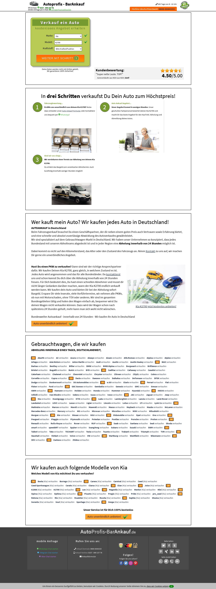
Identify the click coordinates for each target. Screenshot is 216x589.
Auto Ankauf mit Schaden (96, 530)
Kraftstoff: (48, 48)
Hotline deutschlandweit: (153, 9)
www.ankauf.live (77, 530)
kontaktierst (113, 220)
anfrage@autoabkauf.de (61, 9)
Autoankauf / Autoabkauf (135, 530)
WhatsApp (65, 126)
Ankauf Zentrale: (83, 495)
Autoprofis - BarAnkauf (63, 4)
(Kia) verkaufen (48, 427)
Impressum (120, 562)
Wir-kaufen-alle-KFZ (129, 534)
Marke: (49, 35)
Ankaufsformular (89, 502)
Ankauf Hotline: (81, 499)
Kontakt (150, 197)
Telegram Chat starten (49, 499)
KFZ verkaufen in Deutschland (39, 530)
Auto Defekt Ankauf (116, 530)
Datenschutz (92, 562)
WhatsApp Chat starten (48, 495)
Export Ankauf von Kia (111, 534)
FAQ (127, 562)
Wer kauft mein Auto (61, 530)
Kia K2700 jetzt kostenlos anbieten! (156, 252)
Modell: (48, 42)
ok (171, 586)
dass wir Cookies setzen (158, 586)
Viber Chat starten (48, 502)
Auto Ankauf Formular (53, 122)
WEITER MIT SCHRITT (60, 58)
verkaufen (46, 304)
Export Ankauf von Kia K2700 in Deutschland (166, 530)
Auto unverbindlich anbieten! (53, 270)
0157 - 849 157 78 (47, 7)
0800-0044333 (96, 495)
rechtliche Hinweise (106, 562)
